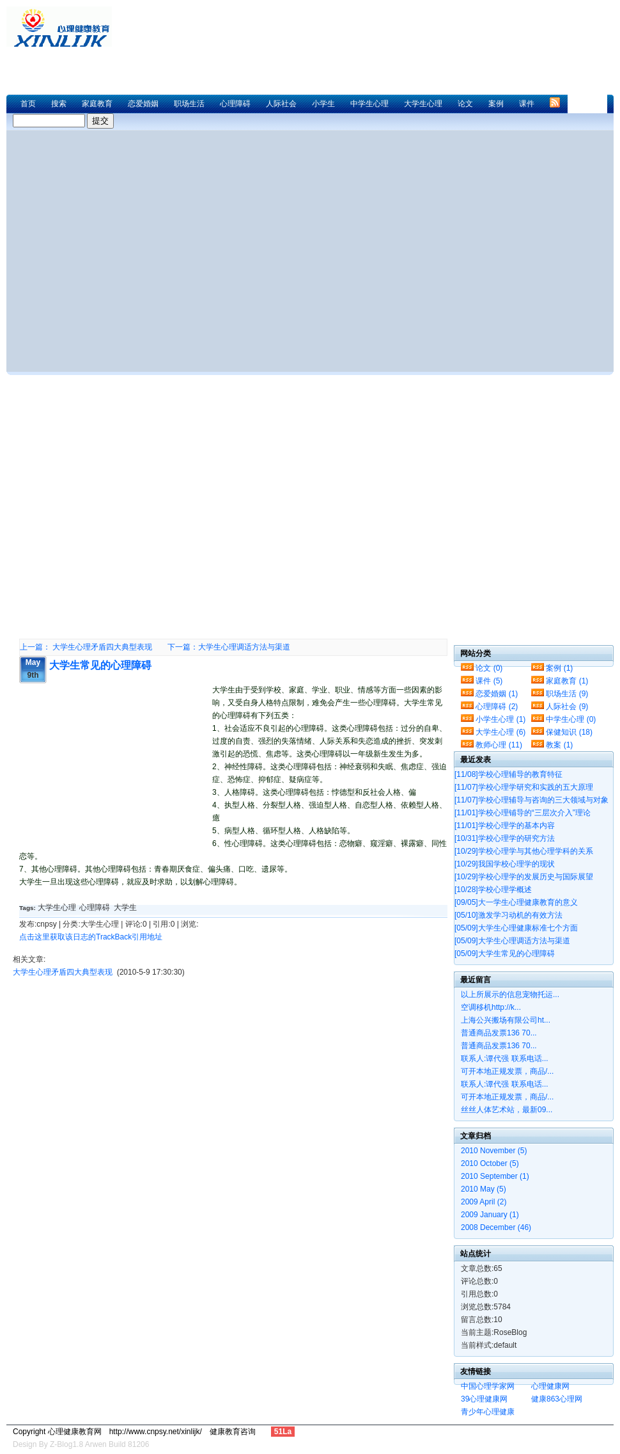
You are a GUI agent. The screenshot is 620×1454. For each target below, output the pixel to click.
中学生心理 (369, 103)
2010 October (490, 1163)
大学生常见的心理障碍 (100, 665)
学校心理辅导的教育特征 (508, 774)
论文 (465, 103)
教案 (559, 744)
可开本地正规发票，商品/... (507, 1071)
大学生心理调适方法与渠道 (512, 940)
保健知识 (569, 732)
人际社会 (281, 103)
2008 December (496, 1227)
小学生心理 (500, 719)
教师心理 (499, 744)
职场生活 (189, 103)
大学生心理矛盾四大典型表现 (62, 972)
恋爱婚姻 (143, 103)
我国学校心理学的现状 (504, 863)
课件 (526, 103)
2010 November (494, 1150)
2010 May (483, 1189)
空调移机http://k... (491, 1007)
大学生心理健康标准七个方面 (516, 927)
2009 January (490, 1214)
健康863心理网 (556, 1398)
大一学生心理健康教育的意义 (516, 902)
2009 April (483, 1201)
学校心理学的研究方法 (504, 838)
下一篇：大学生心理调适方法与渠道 (228, 647)
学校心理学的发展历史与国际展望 (523, 876)
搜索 (58, 103)
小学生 (323, 103)
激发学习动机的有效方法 (508, 915)
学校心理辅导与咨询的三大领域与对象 (531, 799)
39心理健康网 (484, 1398)
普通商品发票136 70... (499, 1032)
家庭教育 (97, 103)
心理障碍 (235, 103)
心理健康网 (550, 1386)
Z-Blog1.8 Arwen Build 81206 (99, 1444)
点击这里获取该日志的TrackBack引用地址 (90, 936)
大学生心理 (423, 103)
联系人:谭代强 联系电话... (504, 1058)
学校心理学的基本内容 (504, 825)
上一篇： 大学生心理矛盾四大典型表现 (86, 647)
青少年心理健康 (488, 1411)
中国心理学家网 (488, 1386)
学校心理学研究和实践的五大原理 (523, 787)
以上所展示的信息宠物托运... (510, 994)
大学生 (125, 907)
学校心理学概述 (493, 889)
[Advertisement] (133, 501)
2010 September (495, 1176)
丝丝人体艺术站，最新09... (506, 1109)
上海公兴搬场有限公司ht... (505, 1020)
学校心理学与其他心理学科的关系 (523, 851)
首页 (28, 103)
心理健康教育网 (63, 26)
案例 (496, 103)
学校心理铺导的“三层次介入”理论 (522, 812)
